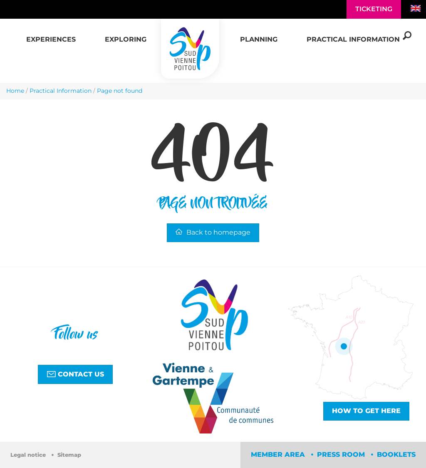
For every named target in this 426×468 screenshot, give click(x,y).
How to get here (366, 411)
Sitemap (69, 455)
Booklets (396, 454)
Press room (342, 454)
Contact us (75, 374)
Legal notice (28, 455)
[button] (51, 35)
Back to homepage (213, 232)
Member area (279, 454)
